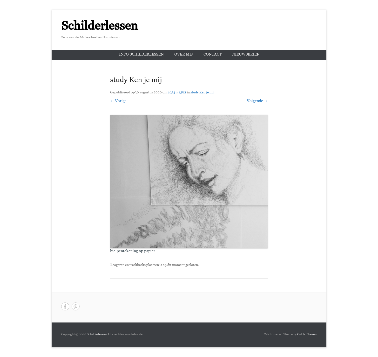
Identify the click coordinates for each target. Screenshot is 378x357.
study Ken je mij (202, 93)
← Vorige (118, 101)
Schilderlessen (99, 28)
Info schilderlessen (141, 54)
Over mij (183, 54)
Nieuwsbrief (245, 54)
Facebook (65, 306)
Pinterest (76, 306)
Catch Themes (307, 335)
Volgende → (257, 101)
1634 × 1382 (177, 93)
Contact (212, 54)
